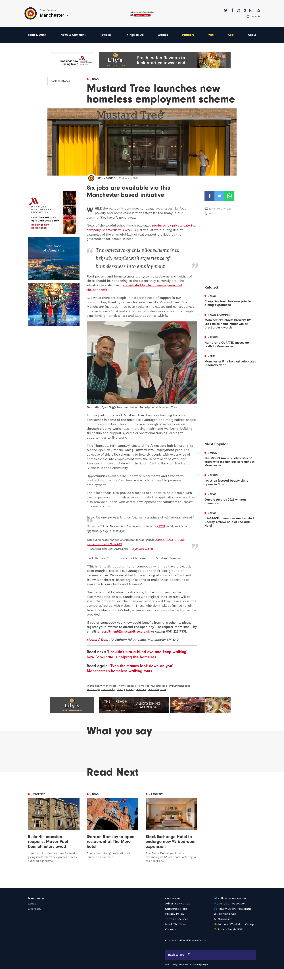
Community (108, 689)
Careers (170, 929)
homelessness (127, 685)
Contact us (172, 898)
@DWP (160, 526)
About (252, 35)
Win (211, 35)
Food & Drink (37, 35)
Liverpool (34, 908)
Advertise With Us (177, 903)
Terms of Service (177, 919)
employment (176, 685)
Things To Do (134, 35)
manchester (110, 685)
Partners (188, 35)
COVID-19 (153, 689)
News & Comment (72, 35)
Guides (163, 35)
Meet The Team (176, 924)
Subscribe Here (176, 908)
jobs (187, 685)
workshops (93, 689)
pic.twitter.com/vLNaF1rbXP (104, 544)
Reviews (105, 35)
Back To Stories (60, 81)
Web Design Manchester (178, 964)
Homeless (143, 685)
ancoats (141, 689)
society (130, 689)
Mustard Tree (97, 639)
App (231, 35)
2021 (163, 689)
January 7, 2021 (143, 549)
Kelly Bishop (106, 178)
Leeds (32, 903)
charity (121, 689)
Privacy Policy (174, 913)
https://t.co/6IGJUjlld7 (171, 540)
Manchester (36, 898)
